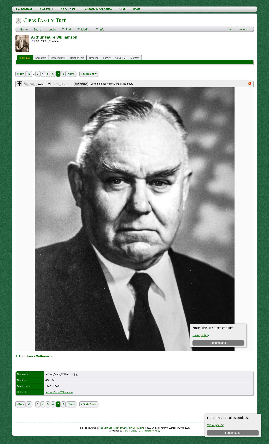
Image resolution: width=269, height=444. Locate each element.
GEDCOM (120, 57)
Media (85, 29)
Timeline (93, 57)
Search (38, 29)
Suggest (134, 57)
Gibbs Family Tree (44, 20)
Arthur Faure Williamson (59, 392)
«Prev (20, 73)
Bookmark (244, 29)
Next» (71, 73)
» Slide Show (88, 73)
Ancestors (40, 57)
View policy (215, 425)
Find (68, 29)
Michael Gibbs (129, 430)
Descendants (58, 57)
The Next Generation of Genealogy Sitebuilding (121, 427)
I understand (232, 432)
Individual (24, 57)
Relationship (77, 57)
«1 (29, 73)
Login (52, 29)
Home (24, 29)
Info (101, 29)
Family (106, 57)
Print (231, 29)
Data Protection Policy (149, 430)
